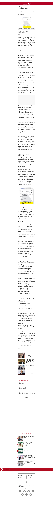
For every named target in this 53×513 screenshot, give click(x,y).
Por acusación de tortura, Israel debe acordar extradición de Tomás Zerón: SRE (30, 372)
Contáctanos (21, 477)
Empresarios (26, 393)
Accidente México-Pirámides (46, 1)
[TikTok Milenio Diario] (26, 494)
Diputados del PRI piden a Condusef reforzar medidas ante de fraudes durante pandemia (26, 262)
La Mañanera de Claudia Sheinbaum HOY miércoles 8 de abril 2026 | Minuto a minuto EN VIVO (29, 457)
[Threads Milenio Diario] (33, 491)
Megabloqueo (33, 1)
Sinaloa (37, 1)
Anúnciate (20, 482)
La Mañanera (18, 1)
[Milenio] (26, 3)
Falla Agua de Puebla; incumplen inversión (29, 437)
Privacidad (30, 477)
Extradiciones (22, 383)
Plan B (40, 1)
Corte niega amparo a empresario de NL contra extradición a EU (25, 51)
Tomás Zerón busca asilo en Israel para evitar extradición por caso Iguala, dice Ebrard (30, 355)
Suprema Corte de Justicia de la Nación (26, 396)
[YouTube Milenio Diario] (22, 494)
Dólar (12, 1)
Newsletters (20, 475)
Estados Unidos (22, 388)
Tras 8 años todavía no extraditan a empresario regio (24, 155)
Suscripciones (21, 479)
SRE (32, 393)
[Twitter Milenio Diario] (24, 491)
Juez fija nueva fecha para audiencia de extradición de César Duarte (30, 361)
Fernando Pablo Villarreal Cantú (26, 390)
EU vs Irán (8, 1)
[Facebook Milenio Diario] (20, 491)
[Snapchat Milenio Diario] (31, 494)
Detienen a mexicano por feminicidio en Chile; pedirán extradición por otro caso (30, 367)
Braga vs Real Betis (24, 1)
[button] (18, 34)
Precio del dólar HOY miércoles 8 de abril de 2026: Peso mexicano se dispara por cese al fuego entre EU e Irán (29, 463)
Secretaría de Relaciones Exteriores (26, 385)
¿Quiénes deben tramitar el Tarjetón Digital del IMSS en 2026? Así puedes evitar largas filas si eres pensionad (28, 450)
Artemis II (28, 1)
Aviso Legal (30, 479)
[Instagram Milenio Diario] (28, 491)
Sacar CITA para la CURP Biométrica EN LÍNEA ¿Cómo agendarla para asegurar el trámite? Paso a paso (28, 444)
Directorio (30, 475)
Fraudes (21, 393)
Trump (14, 1)
